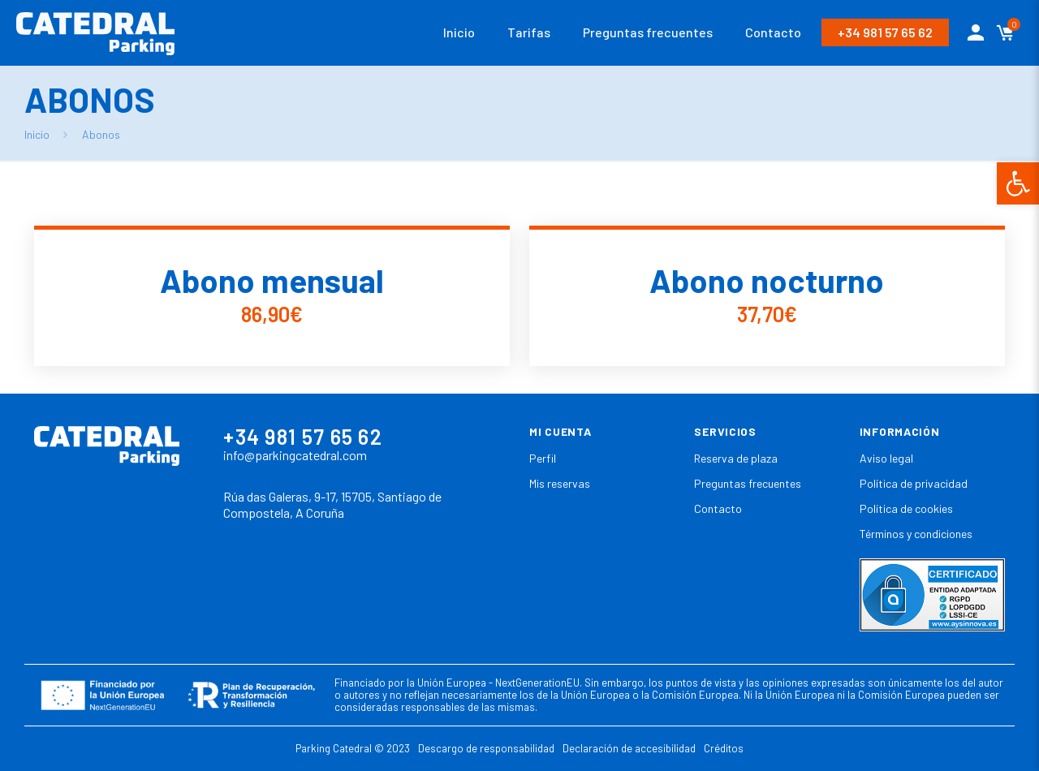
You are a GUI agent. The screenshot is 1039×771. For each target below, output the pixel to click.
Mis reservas (559, 483)
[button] (1018, 183)
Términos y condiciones (916, 534)
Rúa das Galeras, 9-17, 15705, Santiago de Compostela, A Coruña (332, 505)
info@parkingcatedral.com (295, 455)
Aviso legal (886, 458)
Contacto (718, 508)
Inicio (37, 134)
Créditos (724, 748)
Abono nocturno (766, 280)
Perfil (542, 458)
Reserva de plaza (736, 458)
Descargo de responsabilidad (486, 748)
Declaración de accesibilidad (629, 748)
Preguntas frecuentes (747, 483)
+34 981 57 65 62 (885, 32)
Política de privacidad (914, 483)
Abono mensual (272, 280)
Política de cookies (906, 508)
